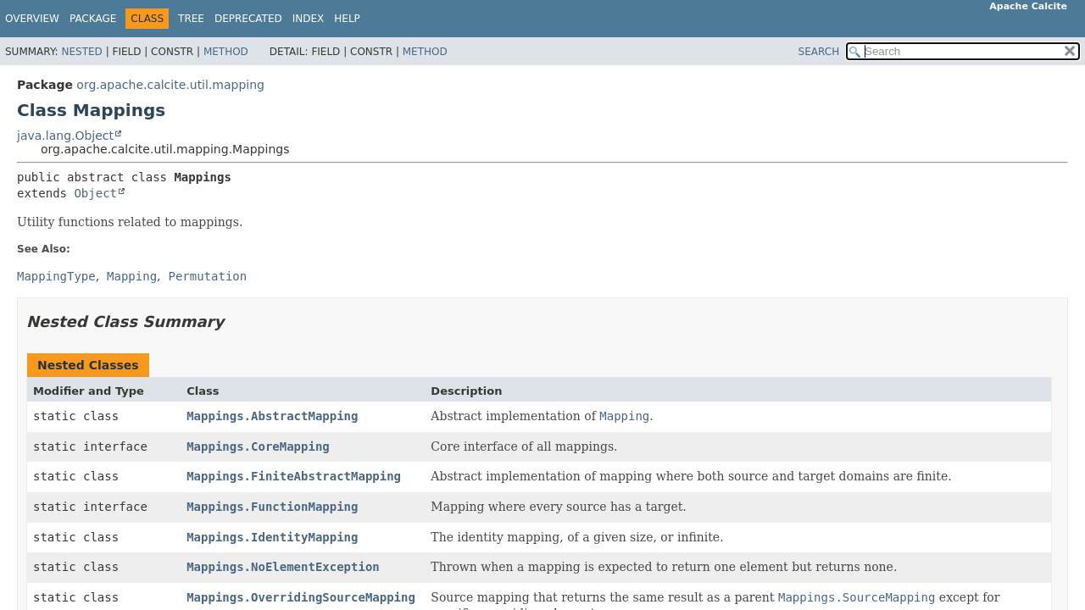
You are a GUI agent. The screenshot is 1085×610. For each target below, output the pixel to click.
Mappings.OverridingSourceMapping (300, 597)
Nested (81, 52)
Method (225, 52)
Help (347, 19)
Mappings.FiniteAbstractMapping (293, 476)
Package (93, 19)
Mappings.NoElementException (283, 567)
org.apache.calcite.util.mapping (170, 85)
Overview (32, 19)
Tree (191, 19)
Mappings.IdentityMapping (272, 537)
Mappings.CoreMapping (258, 446)
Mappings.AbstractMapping (272, 416)
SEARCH (819, 52)
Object (95, 193)
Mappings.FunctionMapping (272, 506)
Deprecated (248, 19)
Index (308, 19)
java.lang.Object (65, 135)
